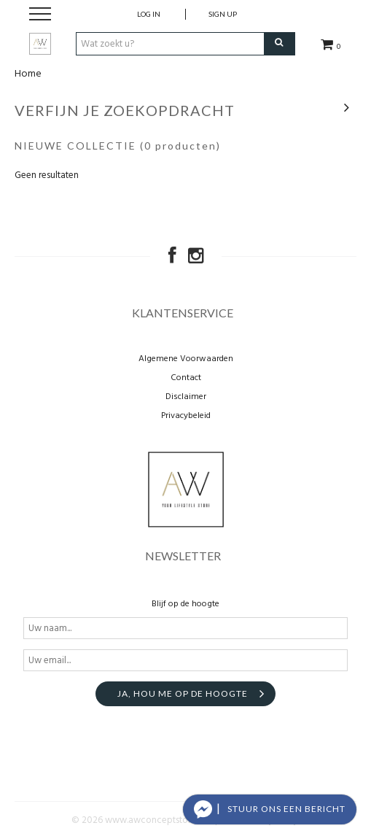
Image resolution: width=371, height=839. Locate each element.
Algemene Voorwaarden (185, 359)
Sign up (222, 13)
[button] (269, 809)
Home (28, 74)
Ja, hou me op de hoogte (182, 693)
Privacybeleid (186, 416)
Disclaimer (185, 397)
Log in (148, 13)
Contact (186, 378)
